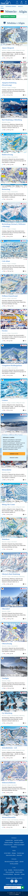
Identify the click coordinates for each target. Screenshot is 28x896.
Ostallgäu (13, 87)
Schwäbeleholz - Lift (9, 748)
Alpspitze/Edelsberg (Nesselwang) (9, 84)
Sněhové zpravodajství (19, 844)
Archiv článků (7, 853)
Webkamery (14, 847)
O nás (5, 870)
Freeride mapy (20, 853)
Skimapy (14, 853)
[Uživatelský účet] (17, 2)
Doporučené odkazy (11, 855)
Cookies (23, 874)
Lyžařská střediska (9, 842)
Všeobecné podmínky (19, 870)
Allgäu (2, 8)
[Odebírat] (22, 887)
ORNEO (17, 894)
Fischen (4, 331)
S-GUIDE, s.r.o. (12, 893)
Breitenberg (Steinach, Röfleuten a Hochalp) (13, 225)
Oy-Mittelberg (7, 713)
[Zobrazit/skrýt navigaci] (26, 2)
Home (2, 6)
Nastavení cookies (14, 457)
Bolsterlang (6, 189)
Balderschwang (7, 155)
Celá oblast (6, 261)
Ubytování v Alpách (19, 842)
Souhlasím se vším (14, 453)
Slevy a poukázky (10, 872)
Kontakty (10, 870)
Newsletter (19, 855)
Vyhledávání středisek (11, 6)
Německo (20, 6)
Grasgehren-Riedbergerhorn (12, 365)
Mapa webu (17, 874)
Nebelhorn (5, 539)
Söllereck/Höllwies (9, 783)
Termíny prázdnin (14, 863)
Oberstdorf (14, 298)
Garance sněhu (18, 872)
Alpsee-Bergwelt (8, 48)
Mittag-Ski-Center (8, 504)
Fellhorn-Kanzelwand (9, 296)
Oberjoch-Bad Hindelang (11, 574)
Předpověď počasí (8, 844)
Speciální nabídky (18, 840)
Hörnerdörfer (14, 157)
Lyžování (21, 861)
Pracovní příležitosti (8, 874)
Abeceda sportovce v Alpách (11, 861)
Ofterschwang (7, 644)
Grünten (5, 400)
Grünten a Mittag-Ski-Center (18, 50)
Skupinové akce (9, 840)
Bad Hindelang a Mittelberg (12, 120)
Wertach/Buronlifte (9, 817)
